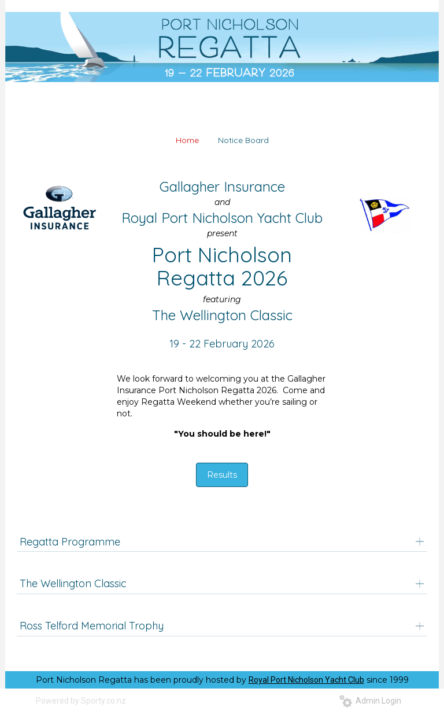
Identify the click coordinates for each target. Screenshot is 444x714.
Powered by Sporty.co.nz (81, 700)
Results (222, 475)
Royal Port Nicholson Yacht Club (306, 679)
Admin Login (370, 700)
